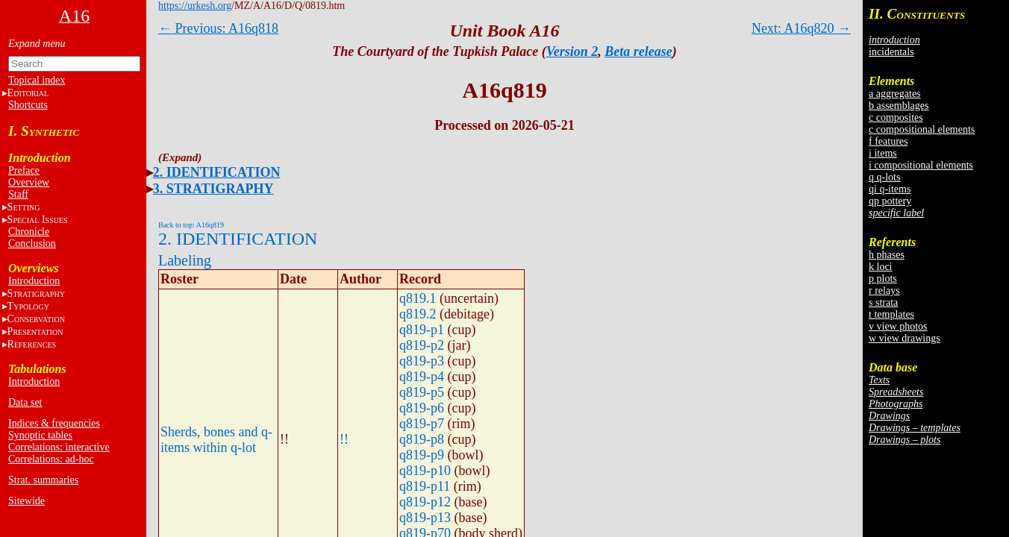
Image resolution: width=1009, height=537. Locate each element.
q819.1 (418, 298)
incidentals (891, 51)
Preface (24, 170)
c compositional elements (922, 129)
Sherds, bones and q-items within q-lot (216, 439)
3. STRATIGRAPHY (213, 188)
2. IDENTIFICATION (217, 172)
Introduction (34, 280)
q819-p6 (421, 408)
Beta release (638, 51)
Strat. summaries (43, 480)
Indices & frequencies (54, 423)
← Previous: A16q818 (218, 28)
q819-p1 (421, 329)
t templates (891, 314)
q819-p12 (425, 501)
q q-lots (884, 177)
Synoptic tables (40, 435)
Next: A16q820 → (801, 28)
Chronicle (28, 231)
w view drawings (904, 338)
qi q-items (889, 189)
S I (37, 219)
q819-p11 (424, 486)
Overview (28, 182)
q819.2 (418, 314)
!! (344, 439)
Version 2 (572, 51)
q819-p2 (421, 345)
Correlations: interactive (59, 447)
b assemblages (898, 105)
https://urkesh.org (194, 5)
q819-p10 (425, 470)
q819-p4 (421, 376)
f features (888, 141)
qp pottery (890, 201)
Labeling (184, 260)
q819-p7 (421, 423)
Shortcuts (28, 104)
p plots (883, 278)
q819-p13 (425, 517)
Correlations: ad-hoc (51, 459)
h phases (887, 254)
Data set (25, 402)
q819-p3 (421, 361)
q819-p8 (421, 439)
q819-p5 (421, 392)
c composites (896, 117)
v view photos (898, 326)
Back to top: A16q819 (191, 225)
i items (883, 153)
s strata (883, 302)
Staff (18, 194)
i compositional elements (921, 165)
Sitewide (26, 500)
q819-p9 (421, 455)
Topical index (36, 80)
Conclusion (32, 243)
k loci (881, 266)
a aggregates (895, 93)
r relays (884, 290)
